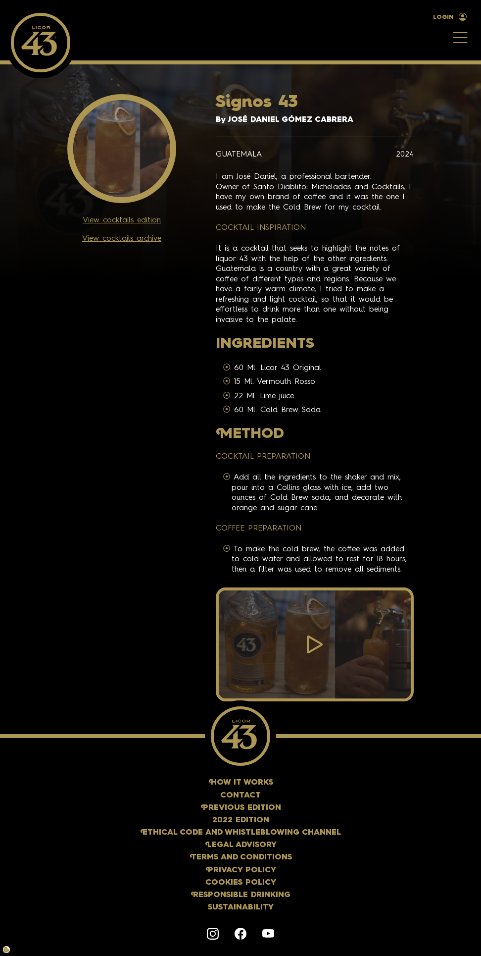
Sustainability (241, 907)
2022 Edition (240, 820)
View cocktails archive (121, 239)
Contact (240, 795)
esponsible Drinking (240, 895)
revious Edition (240, 808)
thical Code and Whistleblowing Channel (240, 833)
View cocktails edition (122, 220)
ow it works (240, 783)
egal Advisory (241, 845)
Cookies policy (240, 883)
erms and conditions (241, 857)
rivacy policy (240, 870)
